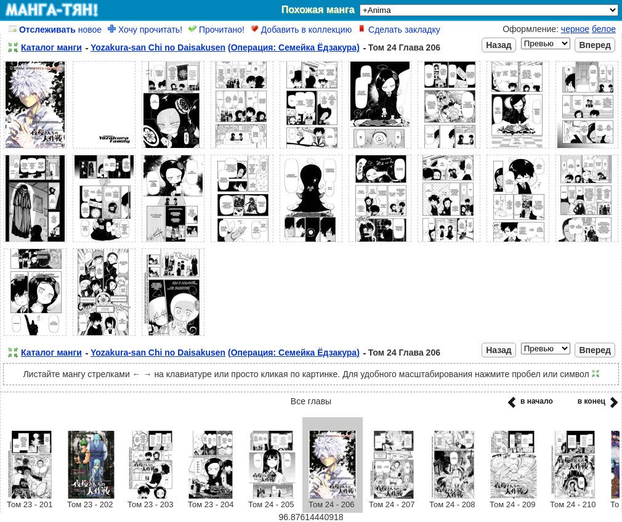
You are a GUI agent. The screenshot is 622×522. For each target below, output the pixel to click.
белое (604, 29)
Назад (499, 45)
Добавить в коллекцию (301, 30)
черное (575, 29)
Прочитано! (216, 30)
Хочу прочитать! (145, 30)
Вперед (595, 45)
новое (55, 30)
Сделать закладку (399, 30)
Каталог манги (51, 47)
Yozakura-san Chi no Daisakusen (158, 47)
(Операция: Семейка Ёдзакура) (294, 47)
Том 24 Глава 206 (404, 47)
